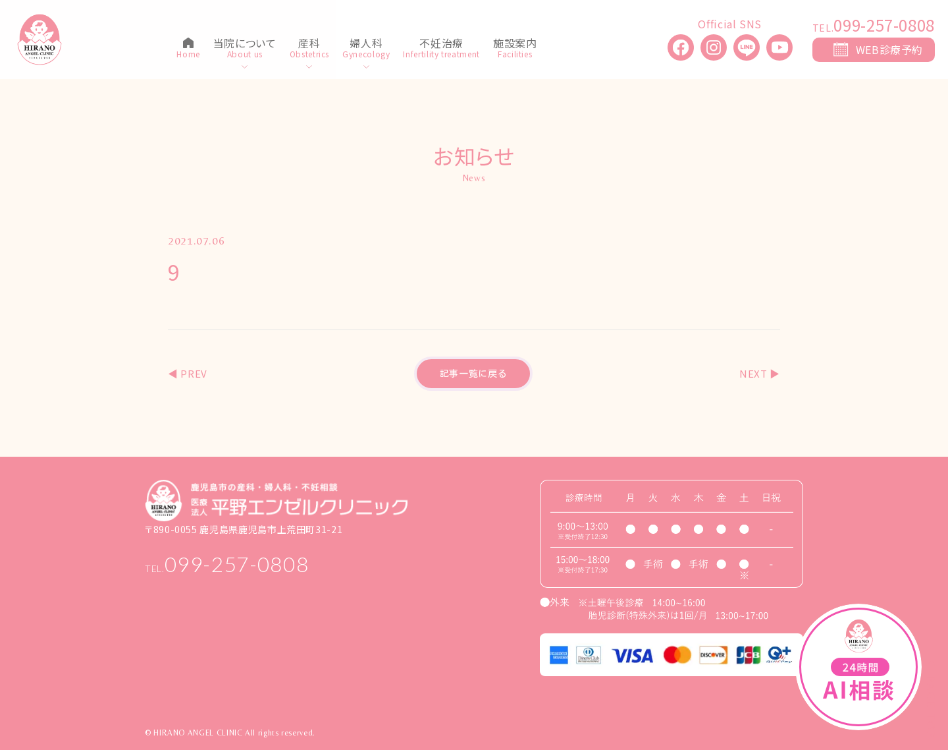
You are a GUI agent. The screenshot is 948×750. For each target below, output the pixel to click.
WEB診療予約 (889, 49)
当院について (244, 44)
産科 (309, 44)
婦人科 (366, 44)
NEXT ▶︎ (759, 373)
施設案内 (515, 44)
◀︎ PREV (187, 373)
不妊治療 (441, 44)
